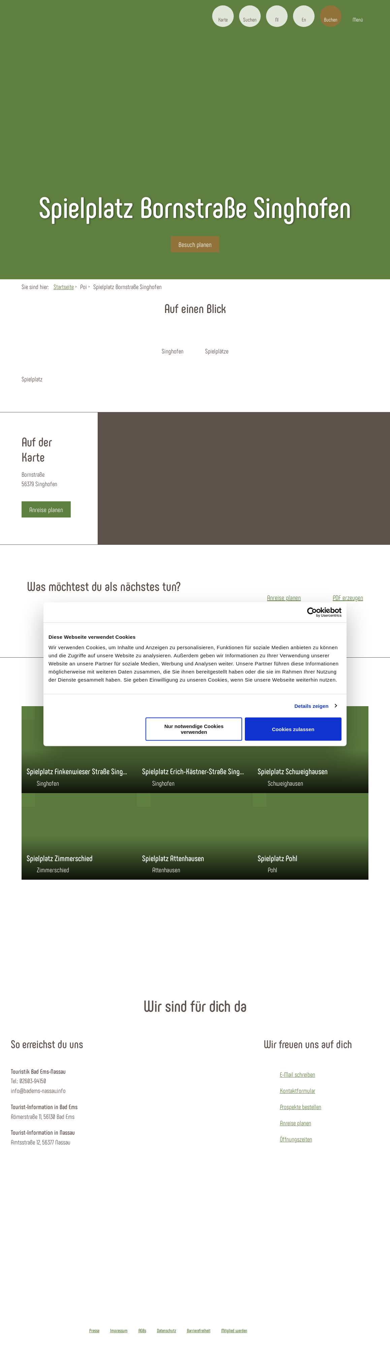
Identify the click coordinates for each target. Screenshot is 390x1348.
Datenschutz (166, 1330)
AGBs (142, 1330)
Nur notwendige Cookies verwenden (194, 729)
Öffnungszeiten (296, 1139)
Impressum (119, 1330)
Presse (94, 1330)
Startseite (64, 286)
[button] (223, 16)
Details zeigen (311, 706)
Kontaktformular (297, 1090)
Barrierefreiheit (198, 1330)
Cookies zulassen (293, 729)
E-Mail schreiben (297, 1074)
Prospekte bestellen (300, 1106)
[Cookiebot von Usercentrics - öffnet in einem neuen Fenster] (312, 612)
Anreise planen (295, 1123)
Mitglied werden (234, 1330)
